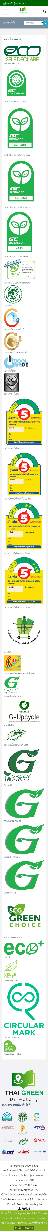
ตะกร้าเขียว (9, 653)
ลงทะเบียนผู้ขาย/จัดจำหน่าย (14, 3)
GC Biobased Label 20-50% (17, 155)
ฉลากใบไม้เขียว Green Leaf (16, 745)
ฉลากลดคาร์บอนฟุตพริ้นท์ (15, 353)
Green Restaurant (12, 857)
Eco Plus (8, 957)
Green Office (10, 893)
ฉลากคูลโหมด (10, 371)
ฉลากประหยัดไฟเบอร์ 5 (14, 449)
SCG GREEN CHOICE (13, 938)
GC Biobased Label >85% (16, 257)
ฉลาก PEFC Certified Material (17, 283)
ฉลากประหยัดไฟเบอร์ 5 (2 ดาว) (17, 553)
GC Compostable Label (15, 102)
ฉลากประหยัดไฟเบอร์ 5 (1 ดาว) (17, 499)
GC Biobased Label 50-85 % (17, 207)
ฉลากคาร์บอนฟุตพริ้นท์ (14, 330)
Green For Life (10, 980)
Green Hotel (9, 785)
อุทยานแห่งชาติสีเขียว (13, 821)
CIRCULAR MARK (11, 1038)
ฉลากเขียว (8, 306)
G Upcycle (9, 725)
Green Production (12, 696)
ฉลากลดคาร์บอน (11, 394)
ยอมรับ (18, 1228)
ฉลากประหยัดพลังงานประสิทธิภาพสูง (20, 674)
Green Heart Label (12, 1054)
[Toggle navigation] (5, 12)
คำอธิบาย (29, 1228)
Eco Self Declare (11, 64)
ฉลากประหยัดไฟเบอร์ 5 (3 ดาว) (17, 608)
